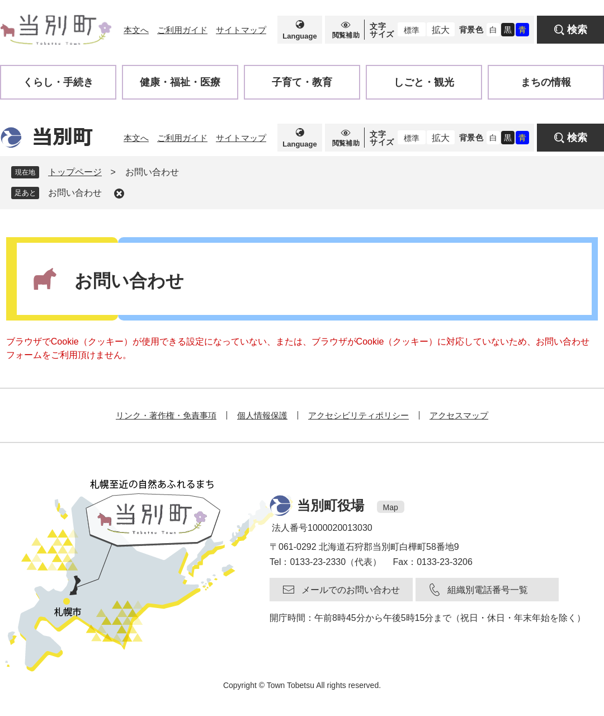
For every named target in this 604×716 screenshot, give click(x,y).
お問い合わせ (75, 192)
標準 (411, 30)
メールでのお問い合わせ (350, 590)
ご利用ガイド (182, 30)
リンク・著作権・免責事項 (166, 415)
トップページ (75, 172)
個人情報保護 (262, 415)
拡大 (441, 30)
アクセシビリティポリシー (358, 415)
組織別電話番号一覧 (487, 590)
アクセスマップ (459, 415)
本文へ (136, 30)
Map (390, 507)
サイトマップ (241, 30)
